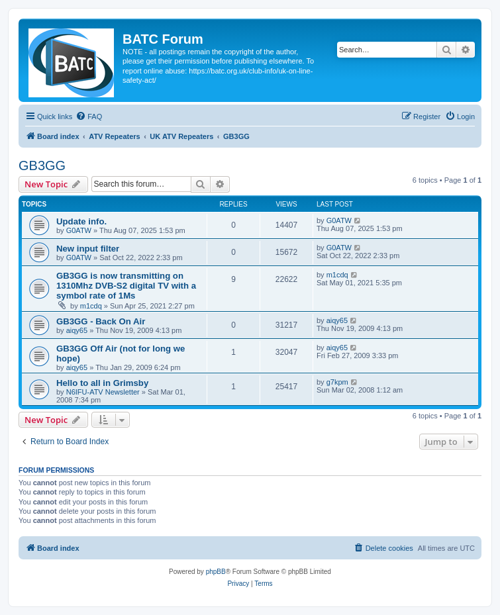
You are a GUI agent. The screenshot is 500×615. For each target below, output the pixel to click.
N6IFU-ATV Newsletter (103, 392)
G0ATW (78, 230)
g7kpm (337, 382)
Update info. (81, 221)
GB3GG (42, 165)
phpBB (216, 571)
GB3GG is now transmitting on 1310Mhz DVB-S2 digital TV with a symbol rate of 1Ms (126, 286)
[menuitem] (88, 116)
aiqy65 (76, 330)
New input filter (87, 249)
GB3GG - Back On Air (100, 321)
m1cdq (91, 306)
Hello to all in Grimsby (102, 383)
